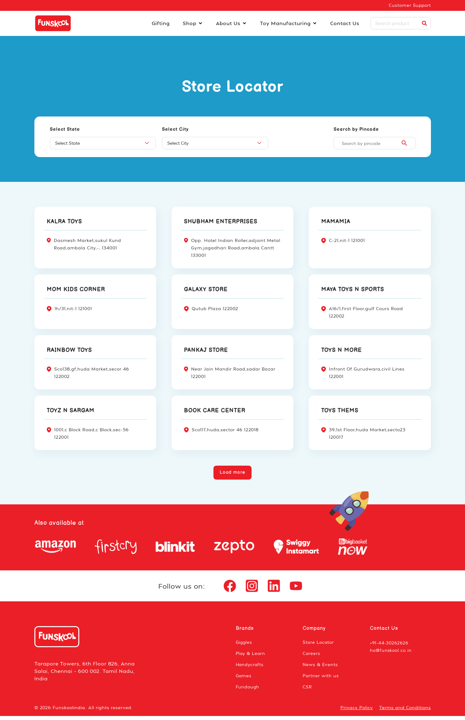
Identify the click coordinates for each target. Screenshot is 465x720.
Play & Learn (251, 657)
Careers (312, 657)
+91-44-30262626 (390, 646)
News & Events (320, 668)
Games (244, 679)
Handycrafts (250, 668)
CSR (307, 690)
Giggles (244, 646)
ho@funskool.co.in (391, 654)
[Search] (424, 24)
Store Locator (318, 646)
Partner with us (321, 679)
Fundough (248, 690)
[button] (232, 473)
